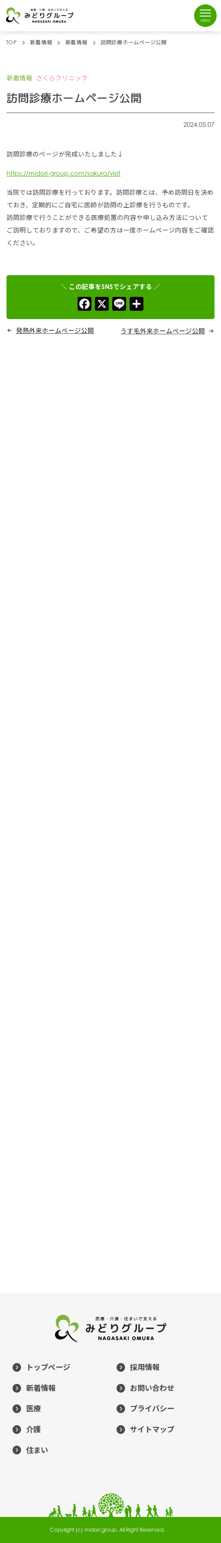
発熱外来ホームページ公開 (55, 330)
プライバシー (142, 1409)
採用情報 (134, 1368)
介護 (23, 1430)
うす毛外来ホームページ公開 (162, 331)
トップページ (38, 1368)
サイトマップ (142, 1430)
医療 (23, 1409)
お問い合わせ (142, 1388)
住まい (27, 1450)
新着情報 (30, 1388)
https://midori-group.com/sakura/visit (63, 173)
